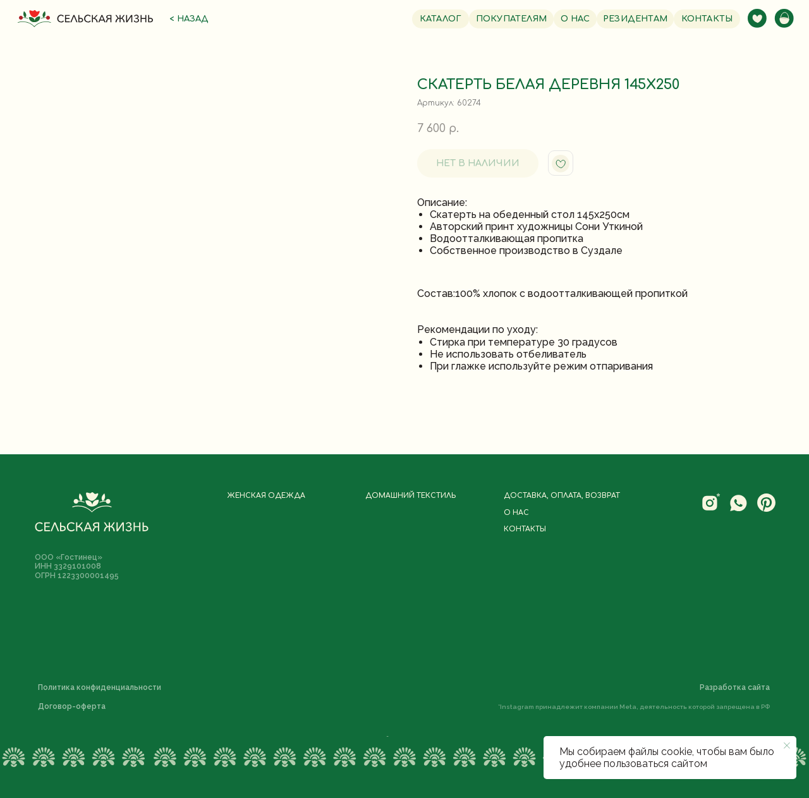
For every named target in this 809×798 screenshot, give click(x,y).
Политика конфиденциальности (99, 687)
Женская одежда (266, 496)
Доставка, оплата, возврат (562, 496)
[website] (710, 509)
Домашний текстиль (410, 496)
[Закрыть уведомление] (787, 745)
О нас (516, 513)
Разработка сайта (735, 687)
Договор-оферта (72, 706)
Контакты (525, 529)
